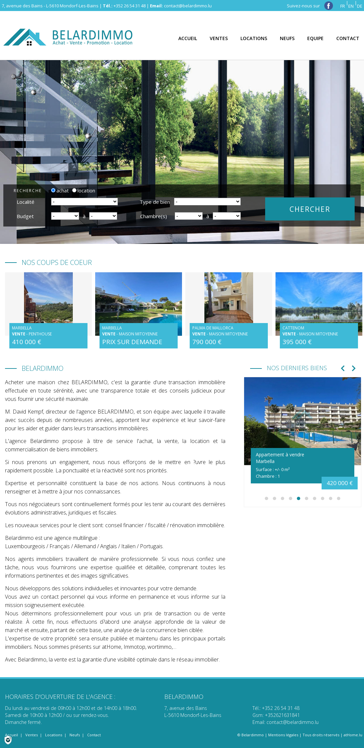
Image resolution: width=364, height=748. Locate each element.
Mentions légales (283, 734)
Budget (25, 216)
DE (359, 6)
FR (342, 6)
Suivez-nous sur (310, 6)
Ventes (31, 734)
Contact (94, 734)
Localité (25, 201)
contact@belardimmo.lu (188, 6)
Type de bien (155, 201)
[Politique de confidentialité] (8, 739)
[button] (266, 498)
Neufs (74, 734)
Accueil (11, 734)
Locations (53, 734)
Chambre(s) (153, 216)
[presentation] (343, 369)
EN (351, 6)
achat (60, 190)
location (83, 190)
